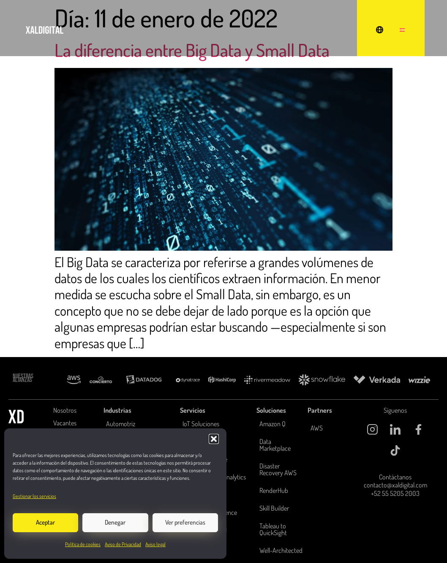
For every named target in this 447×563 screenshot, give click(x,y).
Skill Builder (274, 508)
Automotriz (120, 424)
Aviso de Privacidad (123, 544)
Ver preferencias (185, 522)
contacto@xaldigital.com (395, 485)
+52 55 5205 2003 (395, 493)
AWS (317, 428)
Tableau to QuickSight (273, 529)
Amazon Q (272, 424)
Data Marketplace (275, 444)
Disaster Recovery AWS (278, 469)
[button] (214, 439)
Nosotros (64, 410)
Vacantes (64, 423)
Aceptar (45, 522)
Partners (320, 410)
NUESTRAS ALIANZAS (23, 378)
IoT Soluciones (201, 424)
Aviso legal (155, 544)
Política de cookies (83, 544)
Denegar (115, 522)
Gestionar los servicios (34, 496)
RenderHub (273, 490)
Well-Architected (281, 550)
